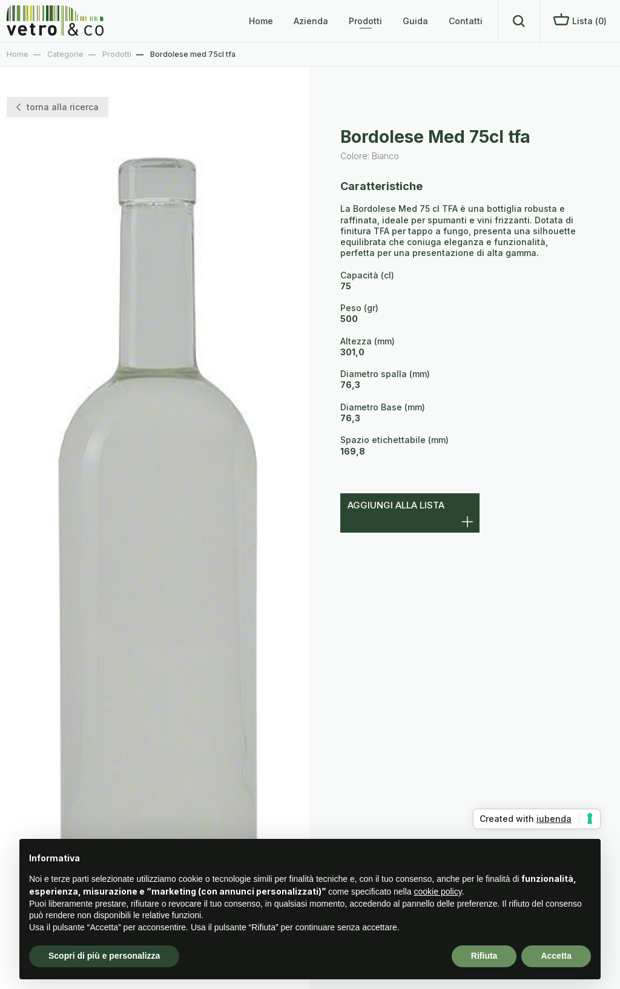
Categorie (65, 54)
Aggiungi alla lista (396, 505)
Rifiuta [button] (484, 956)
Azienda (311, 21)
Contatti (466, 21)
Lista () (580, 20)
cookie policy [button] (438, 891)
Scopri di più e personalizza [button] (104, 956)
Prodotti (365, 21)
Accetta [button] (556, 956)
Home (261, 21)
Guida (415, 21)
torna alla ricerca (57, 107)
